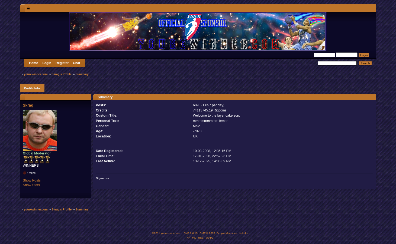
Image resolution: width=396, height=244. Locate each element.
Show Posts (32, 180)
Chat (76, 63)
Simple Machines (227, 233)
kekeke (244, 233)
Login (46, 63)
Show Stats (31, 185)
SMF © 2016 (207, 233)
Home (33, 63)
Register (62, 63)
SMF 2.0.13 (190, 233)
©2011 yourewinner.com (166, 233)
